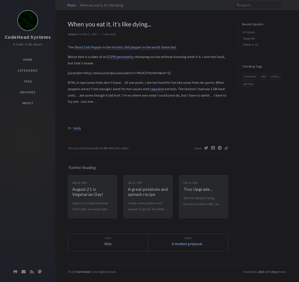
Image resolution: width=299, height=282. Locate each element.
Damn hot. (169, 47)
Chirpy (274, 271)
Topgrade (249, 38)
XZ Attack (249, 32)
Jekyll (261, 271)
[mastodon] (40, 272)
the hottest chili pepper (124, 47)
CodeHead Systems (28, 37)
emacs (275, 76)
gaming (248, 84)
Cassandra (250, 76)
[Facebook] (214, 147)
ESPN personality (120, 57)
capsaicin (157, 89)
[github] (15, 272)
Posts (72, 5)
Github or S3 (250, 44)
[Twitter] (207, 147)
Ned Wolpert (84, 271)
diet (263, 76)
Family (77, 128)
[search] (258, 5)
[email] (24, 272)
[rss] (32, 272)
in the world (151, 47)
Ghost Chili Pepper (88, 47)
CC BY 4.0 (106, 148)
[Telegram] (220, 147)
